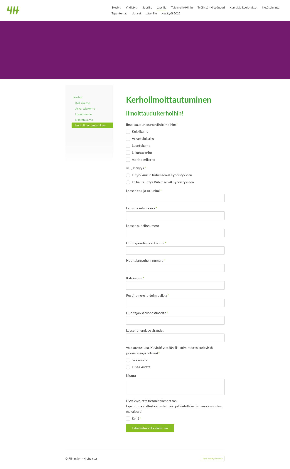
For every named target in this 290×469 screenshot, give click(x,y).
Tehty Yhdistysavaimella (212, 458)
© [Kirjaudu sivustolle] (66, 458)
